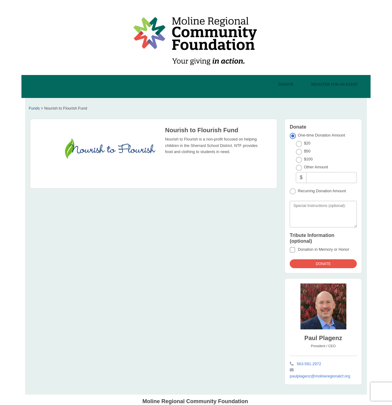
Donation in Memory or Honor (323, 249)
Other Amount (316, 167)
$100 (308, 159)
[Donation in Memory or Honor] (292, 250)
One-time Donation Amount (321, 135)
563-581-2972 (309, 364)
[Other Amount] (331, 177)
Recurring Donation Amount (322, 191)
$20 (307, 143)
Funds (34, 108)
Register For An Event (334, 84)
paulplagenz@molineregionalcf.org (320, 376)
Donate (285, 84)
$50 (307, 151)
